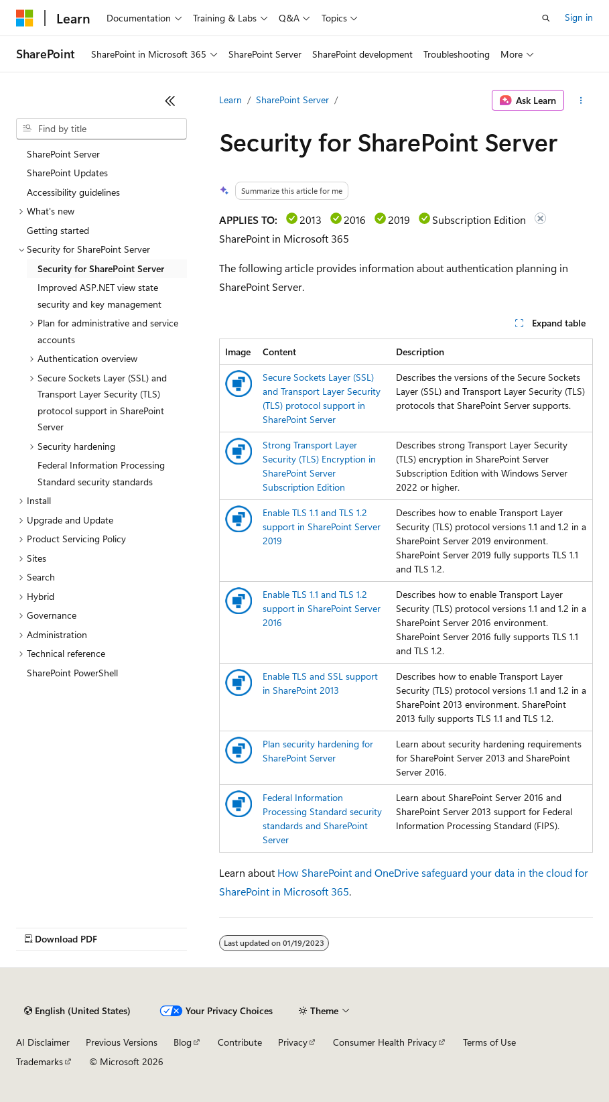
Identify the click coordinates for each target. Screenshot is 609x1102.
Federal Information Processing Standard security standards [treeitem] (101, 473)
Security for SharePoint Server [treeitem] (101, 268)
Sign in (579, 17)
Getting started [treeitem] (58, 230)
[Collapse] (170, 100)
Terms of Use (489, 1042)
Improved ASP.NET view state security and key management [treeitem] (99, 295)
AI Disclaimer (43, 1042)
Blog (183, 1042)
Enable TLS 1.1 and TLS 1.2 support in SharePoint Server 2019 (322, 526)
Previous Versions (121, 1042)
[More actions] (581, 100)
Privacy (293, 1042)
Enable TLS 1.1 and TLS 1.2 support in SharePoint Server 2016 (322, 608)
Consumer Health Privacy (385, 1042)
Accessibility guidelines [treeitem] (73, 192)
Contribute (240, 1042)
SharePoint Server (292, 99)
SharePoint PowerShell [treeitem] (72, 672)
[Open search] (546, 18)
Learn (230, 99)
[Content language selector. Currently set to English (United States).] (77, 1011)
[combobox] (101, 128)
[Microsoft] (24, 18)
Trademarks (39, 1061)
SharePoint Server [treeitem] (63, 153)
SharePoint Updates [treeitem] (67, 172)
